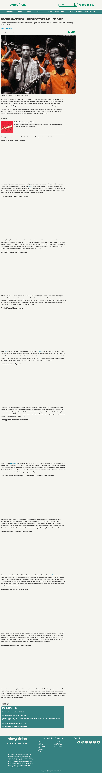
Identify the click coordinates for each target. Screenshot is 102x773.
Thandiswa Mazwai (57, 575)
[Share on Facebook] (69, 32)
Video (50, 11)
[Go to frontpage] (17, 4)
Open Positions (58, 746)
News (20, 11)
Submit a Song (58, 744)
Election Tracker (90, 11)
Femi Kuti (40, 351)
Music (29, 11)
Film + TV (39, 11)
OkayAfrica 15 (10, 11)
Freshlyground (14, 463)
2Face (30, 186)
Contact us (57, 741)
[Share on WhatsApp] (74, 32)
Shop (71, 11)
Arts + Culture (59, 11)
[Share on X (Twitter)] (72, 32)
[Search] (76, 4)
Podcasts (79, 11)
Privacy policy (57, 743)
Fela (5, 351)
